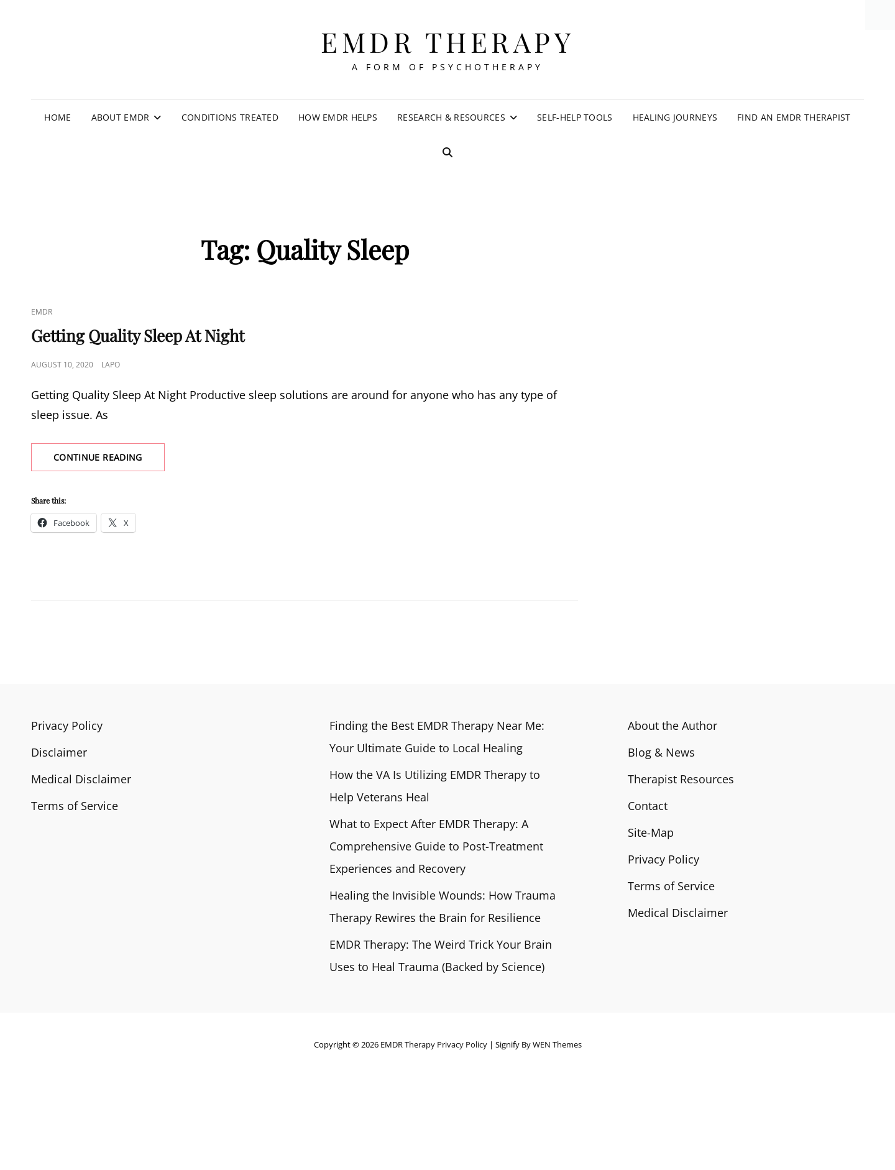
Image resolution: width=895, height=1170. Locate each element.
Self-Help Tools (574, 117)
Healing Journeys (675, 117)
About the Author (672, 725)
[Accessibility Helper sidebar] (880, 15)
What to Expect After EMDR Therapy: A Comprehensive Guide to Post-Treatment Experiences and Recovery (436, 846)
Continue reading (109, 460)
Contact (648, 805)
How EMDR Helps (337, 117)
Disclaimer (59, 752)
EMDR (41, 311)
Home (57, 117)
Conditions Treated (229, 117)
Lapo (110, 364)
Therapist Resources (681, 779)
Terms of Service (74, 805)
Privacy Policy (67, 725)
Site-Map (651, 832)
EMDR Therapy (447, 41)
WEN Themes (557, 1044)
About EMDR (120, 117)
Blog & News (661, 752)
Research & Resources (451, 117)
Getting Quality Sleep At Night (137, 335)
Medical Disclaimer (81, 779)
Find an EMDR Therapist (793, 117)
